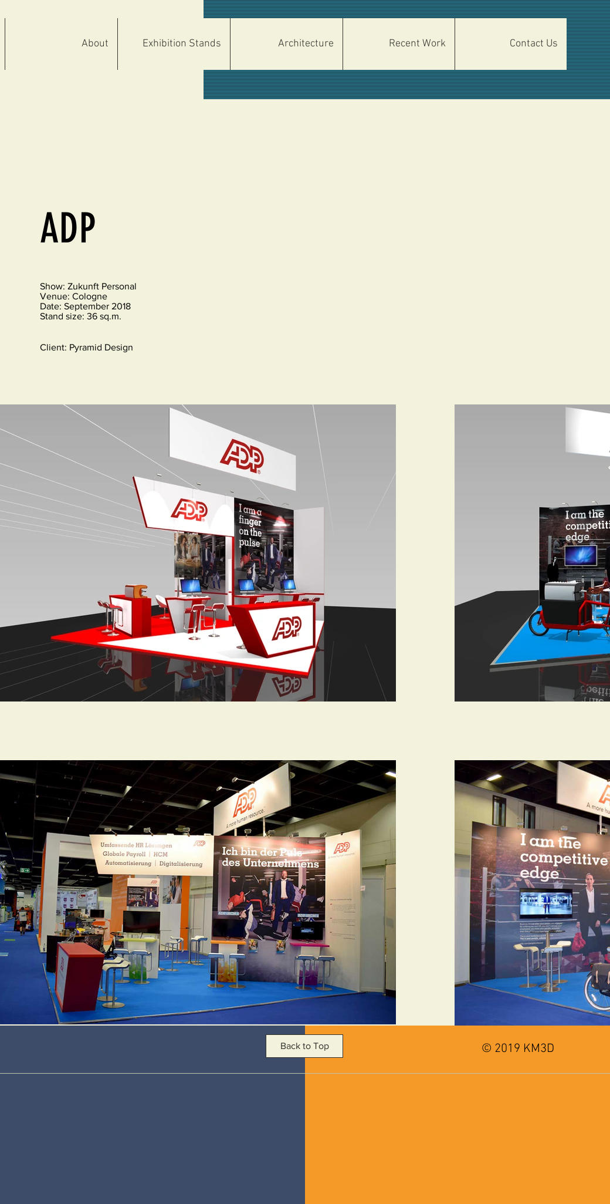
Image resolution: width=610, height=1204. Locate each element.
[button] (286, 44)
